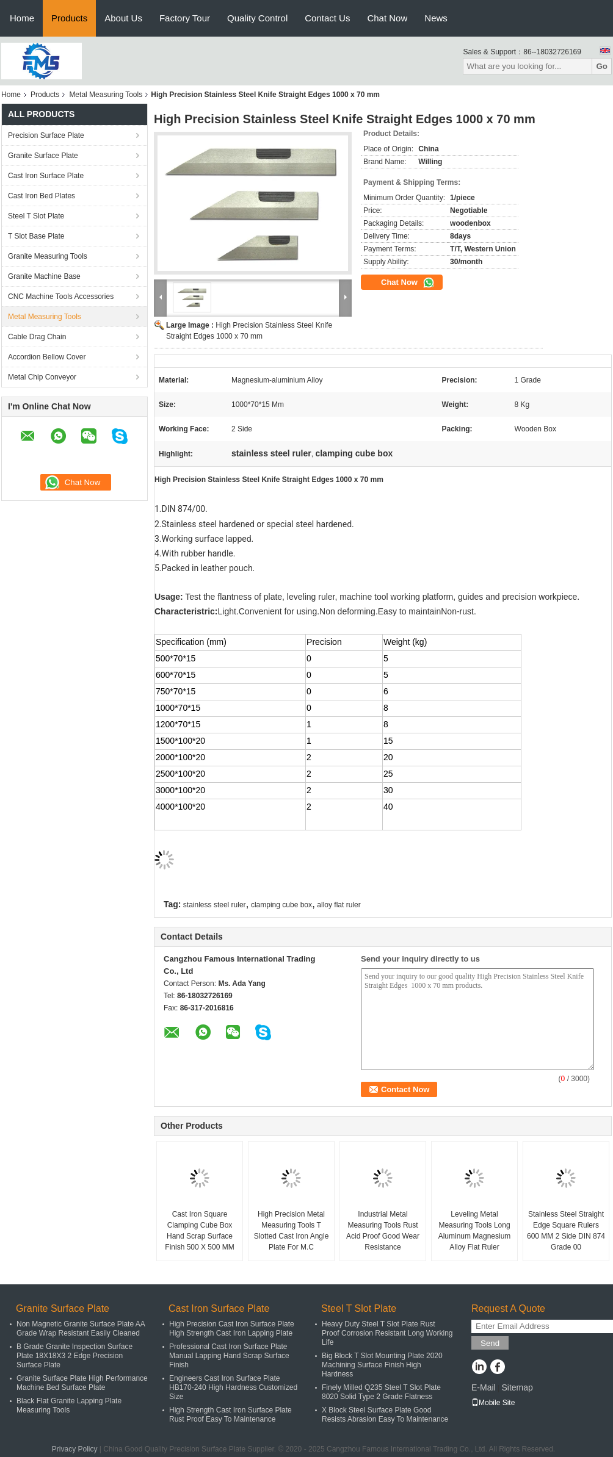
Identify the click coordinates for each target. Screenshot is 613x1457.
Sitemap (516, 1387)
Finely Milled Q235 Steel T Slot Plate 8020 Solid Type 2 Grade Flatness (381, 1392)
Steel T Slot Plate (36, 216)
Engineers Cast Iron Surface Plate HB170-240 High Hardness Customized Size (233, 1387)
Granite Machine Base (44, 276)
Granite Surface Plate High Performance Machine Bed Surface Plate (82, 1383)
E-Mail (483, 1387)
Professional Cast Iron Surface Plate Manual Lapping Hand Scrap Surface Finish (229, 1355)
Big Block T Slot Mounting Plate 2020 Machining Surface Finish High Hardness (382, 1364)
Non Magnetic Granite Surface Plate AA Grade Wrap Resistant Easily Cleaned (80, 1328)
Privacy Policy (75, 1449)
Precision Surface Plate (46, 135)
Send (490, 1343)
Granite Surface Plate (43, 155)
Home (22, 18)
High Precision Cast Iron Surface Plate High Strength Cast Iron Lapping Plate (231, 1328)
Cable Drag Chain (37, 337)
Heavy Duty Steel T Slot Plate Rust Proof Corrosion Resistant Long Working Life (387, 1333)
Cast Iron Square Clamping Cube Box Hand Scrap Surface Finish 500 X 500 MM (199, 1230)
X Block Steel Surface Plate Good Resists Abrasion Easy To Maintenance (385, 1414)
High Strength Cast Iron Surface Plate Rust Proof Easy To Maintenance (230, 1414)
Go (602, 66)
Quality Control (257, 18)
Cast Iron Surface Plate (46, 175)
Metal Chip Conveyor (42, 377)
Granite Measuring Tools (47, 256)
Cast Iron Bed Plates (41, 196)
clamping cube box (281, 905)
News (436, 18)
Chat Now (387, 18)
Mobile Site (493, 1402)
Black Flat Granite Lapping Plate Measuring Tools (69, 1405)
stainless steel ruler (214, 905)
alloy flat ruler (338, 905)
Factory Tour (184, 18)
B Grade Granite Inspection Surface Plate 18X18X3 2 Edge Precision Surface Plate (74, 1355)
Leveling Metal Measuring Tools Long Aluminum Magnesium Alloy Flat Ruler (474, 1230)
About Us (123, 18)
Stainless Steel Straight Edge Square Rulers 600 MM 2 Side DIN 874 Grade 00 (566, 1230)
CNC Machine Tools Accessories (61, 296)
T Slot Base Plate (36, 236)
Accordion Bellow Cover (46, 357)
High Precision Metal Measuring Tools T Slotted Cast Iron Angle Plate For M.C (291, 1230)
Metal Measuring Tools (105, 94)
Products (69, 18)
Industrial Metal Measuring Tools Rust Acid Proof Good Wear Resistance (382, 1230)
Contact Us (327, 18)
